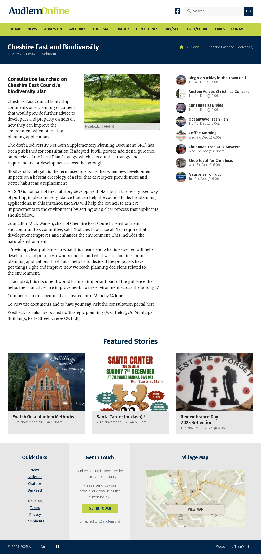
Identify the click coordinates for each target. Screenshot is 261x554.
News (195, 47)
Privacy (35, 515)
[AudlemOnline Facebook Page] (177, 12)
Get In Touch (100, 508)
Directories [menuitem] (147, 29)
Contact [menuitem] (238, 29)
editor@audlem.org (105, 521)
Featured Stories (130, 341)
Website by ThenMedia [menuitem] (233, 547)
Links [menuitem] (220, 29)
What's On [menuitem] (53, 29)
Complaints (34, 521)
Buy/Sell (35, 490)
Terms (35, 508)
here (150, 304)
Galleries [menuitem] (77, 29)
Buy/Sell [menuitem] (172, 29)
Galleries (35, 477)
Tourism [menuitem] (100, 29)
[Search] (215, 11)
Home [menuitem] (16, 29)
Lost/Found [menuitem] (198, 29)
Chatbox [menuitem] (122, 29)
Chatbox (35, 484)
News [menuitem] (32, 29)
